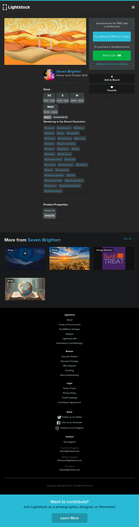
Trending (69, 370)
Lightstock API (70, 338)
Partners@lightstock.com (70, 460)
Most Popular (69, 365)
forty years (64, 154)
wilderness (64, 127)
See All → (129, 239)
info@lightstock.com (69, 451)
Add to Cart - (112, 55)
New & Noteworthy (69, 375)
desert (49, 127)
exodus (50, 138)
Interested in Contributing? (69, 343)
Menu (133, 7)
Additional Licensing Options (112, 64)
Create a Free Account (70, 324)
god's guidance (74, 180)
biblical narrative (54, 175)
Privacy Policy (69, 392)
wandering (64, 138)
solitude (81, 164)
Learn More (69, 517)
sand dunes (66, 164)
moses (49, 143)
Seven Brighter (68, 71)
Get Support (69, 441)
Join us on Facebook (72, 422)
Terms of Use (69, 388)
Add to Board (111, 78)
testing (49, 154)
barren (49, 133)
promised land (53, 159)
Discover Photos (70, 356)
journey (80, 138)
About (70, 319)
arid (60, 133)
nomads (50, 164)
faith (75, 148)
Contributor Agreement (69, 402)
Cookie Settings (69, 397)
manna (49, 148)
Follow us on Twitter (72, 416)
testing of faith (53, 180)
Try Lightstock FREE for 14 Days (112, 36)
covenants (62, 170)
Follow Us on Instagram (72, 427)
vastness (50, 185)
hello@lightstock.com (69, 469)
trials (48, 170)
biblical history (53, 191)
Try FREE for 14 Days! (69, 329)
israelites (73, 133)
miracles (63, 148)
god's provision (66, 143)
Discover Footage (69, 361)
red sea (70, 159)
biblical (79, 127)
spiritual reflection (70, 185)
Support (69, 333)
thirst (71, 175)
